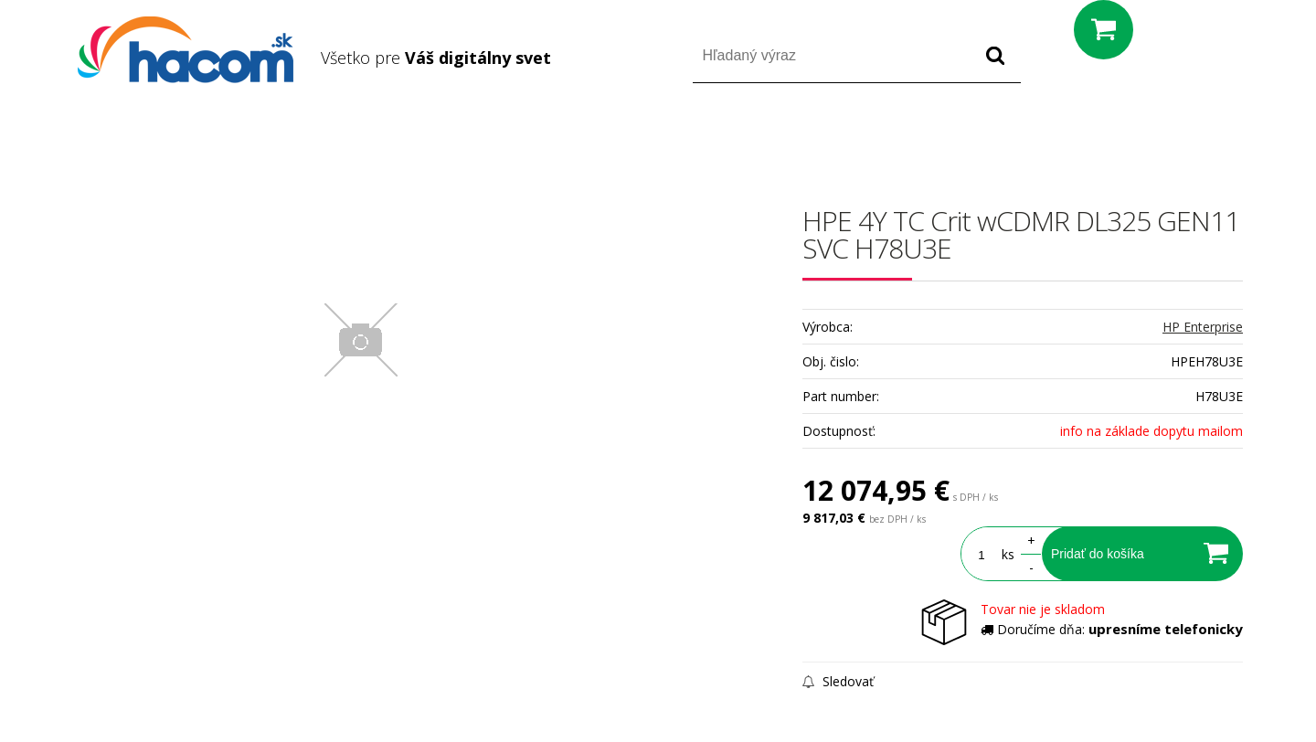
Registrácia (1164, 135)
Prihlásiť (1090, 135)
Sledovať (838, 681)
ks (1008, 554)
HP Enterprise (1202, 326)
